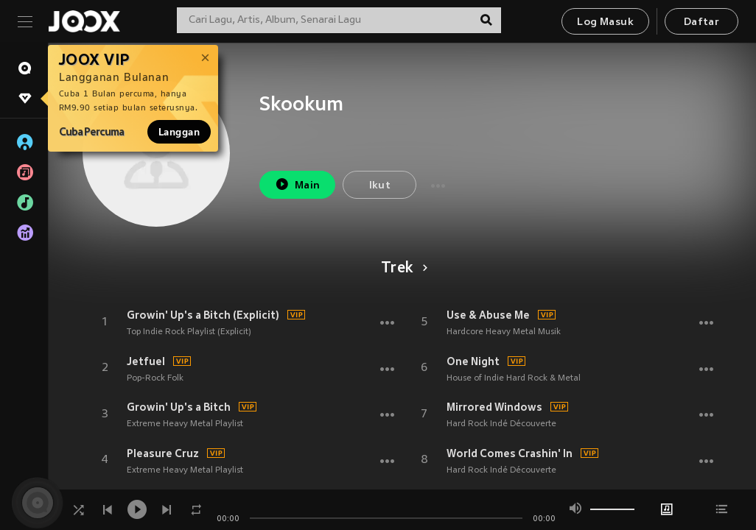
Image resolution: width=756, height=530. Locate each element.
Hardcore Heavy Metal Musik (504, 332)
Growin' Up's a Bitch (179, 407)
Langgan (179, 132)
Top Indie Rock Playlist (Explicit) (189, 332)
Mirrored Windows (494, 407)
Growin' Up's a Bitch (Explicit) (203, 315)
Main (297, 184)
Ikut (380, 185)
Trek (402, 269)
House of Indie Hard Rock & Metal (514, 378)
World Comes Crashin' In (510, 453)
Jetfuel (146, 361)
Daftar (701, 22)
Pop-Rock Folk (155, 378)
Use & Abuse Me (488, 315)
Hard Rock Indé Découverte (501, 424)
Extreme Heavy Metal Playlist (185, 424)
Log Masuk (605, 22)
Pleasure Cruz (163, 453)
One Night (473, 361)
